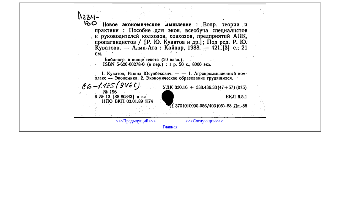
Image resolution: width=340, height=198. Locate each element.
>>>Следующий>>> (204, 121)
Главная (170, 127)
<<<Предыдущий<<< (136, 121)
